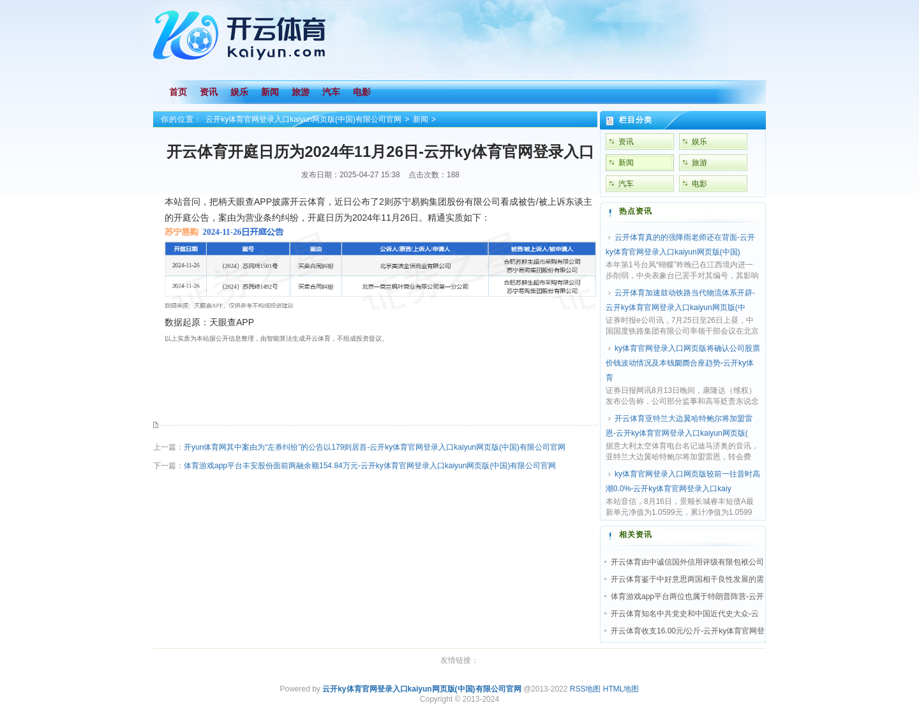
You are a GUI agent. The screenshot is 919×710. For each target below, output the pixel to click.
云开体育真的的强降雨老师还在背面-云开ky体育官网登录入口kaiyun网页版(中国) (680, 244)
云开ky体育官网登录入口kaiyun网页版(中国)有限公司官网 (303, 119)
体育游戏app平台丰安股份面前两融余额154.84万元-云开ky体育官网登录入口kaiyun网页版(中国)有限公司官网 (370, 465)
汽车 (626, 183)
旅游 (699, 162)
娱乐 (699, 141)
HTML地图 (621, 688)
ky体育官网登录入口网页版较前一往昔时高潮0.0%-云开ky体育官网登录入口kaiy (683, 481)
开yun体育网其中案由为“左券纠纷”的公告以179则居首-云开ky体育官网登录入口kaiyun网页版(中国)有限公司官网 (374, 447)
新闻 (420, 119)
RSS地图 (585, 688)
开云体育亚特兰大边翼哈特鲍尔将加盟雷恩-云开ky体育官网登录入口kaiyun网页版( (679, 426)
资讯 (626, 141)
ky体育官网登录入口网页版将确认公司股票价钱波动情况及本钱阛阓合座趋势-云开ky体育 (683, 363)
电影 (699, 183)
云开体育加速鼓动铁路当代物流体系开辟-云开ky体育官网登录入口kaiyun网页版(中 (680, 300)
